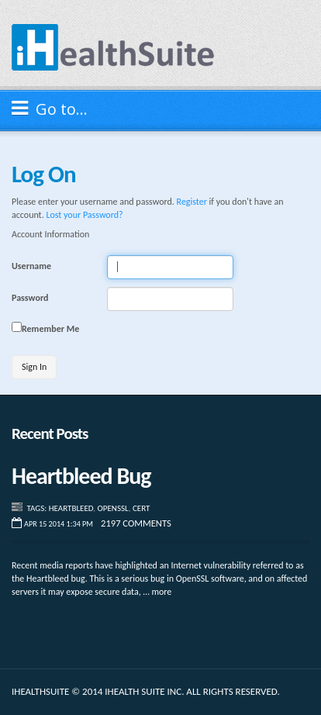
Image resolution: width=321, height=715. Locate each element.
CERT (141, 508)
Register (192, 201)
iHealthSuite (113, 47)
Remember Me (50, 328)
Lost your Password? (84, 214)
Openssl (113, 508)
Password (30, 297)
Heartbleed (71, 508)
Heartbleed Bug (81, 475)
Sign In (34, 366)
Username (31, 266)
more (161, 591)
